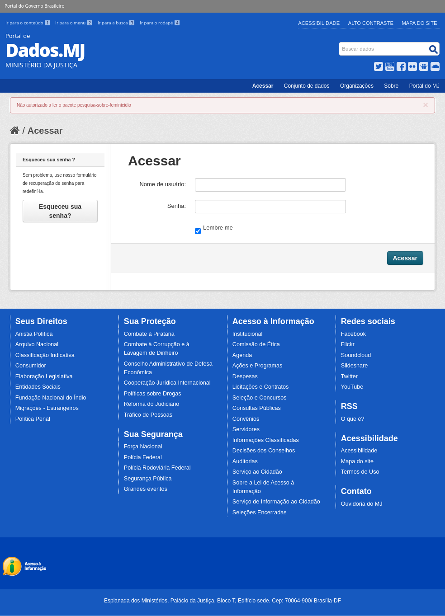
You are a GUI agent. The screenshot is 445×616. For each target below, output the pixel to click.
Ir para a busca (117, 23)
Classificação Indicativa (45, 355)
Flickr (348, 344)
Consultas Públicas (256, 408)
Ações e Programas (257, 365)
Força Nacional (143, 446)
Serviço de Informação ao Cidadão (276, 501)
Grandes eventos (145, 489)
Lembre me (214, 228)
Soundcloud (356, 355)
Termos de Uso (360, 472)
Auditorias (245, 461)
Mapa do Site (419, 23)
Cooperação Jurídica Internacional (167, 383)
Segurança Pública (148, 478)
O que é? (353, 419)
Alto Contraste (370, 23)
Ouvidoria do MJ (362, 504)
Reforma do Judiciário (152, 404)
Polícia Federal (143, 457)
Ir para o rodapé (160, 23)
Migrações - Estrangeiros (47, 408)
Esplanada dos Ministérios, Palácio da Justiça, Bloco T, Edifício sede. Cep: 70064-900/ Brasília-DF (222, 600)
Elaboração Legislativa (44, 376)
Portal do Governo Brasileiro (34, 6)
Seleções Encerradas (259, 512)
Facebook (353, 334)
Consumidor (30, 365)
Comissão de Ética (256, 344)
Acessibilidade (319, 23)
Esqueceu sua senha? (60, 211)
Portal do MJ (424, 86)
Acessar (263, 86)
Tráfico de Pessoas (148, 415)
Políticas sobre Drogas (152, 393)
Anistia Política (34, 334)
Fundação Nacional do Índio (50, 398)
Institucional (247, 334)
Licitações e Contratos (260, 387)
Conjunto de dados (307, 86)
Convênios (246, 419)
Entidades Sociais (38, 387)
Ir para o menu (74, 23)
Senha (176, 205)
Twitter (349, 376)
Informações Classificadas (265, 440)
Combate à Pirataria (149, 334)
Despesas (245, 376)
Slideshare (354, 365)
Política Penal (32, 419)
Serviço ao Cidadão (257, 472)
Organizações (357, 86)
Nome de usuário (161, 184)
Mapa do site (357, 461)
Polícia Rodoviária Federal (157, 468)
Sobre (391, 86)
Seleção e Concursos (259, 398)
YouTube (352, 387)
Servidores (246, 429)
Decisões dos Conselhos (263, 450)
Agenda (242, 355)
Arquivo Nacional (36, 344)
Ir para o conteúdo (28, 23)
